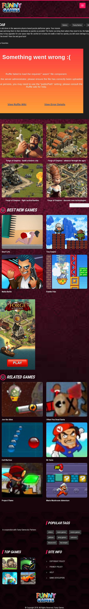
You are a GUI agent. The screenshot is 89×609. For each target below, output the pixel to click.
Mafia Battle (7, 291)
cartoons (74, 537)
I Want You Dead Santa (55, 419)
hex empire (63, 543)
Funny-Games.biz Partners (26, 530)
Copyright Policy (57, 561)
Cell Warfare (7, 460)
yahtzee (51, 537)
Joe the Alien (7, 419)
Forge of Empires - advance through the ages (67, 160)
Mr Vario (49, 460)
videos (50, 532)
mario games (61, 532)
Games (56, 25)
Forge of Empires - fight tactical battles (22, 200)
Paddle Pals (51, 291)
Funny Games (69, 25)
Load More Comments (79, 205)
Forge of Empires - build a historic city (22, 160)
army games (62, 537)
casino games (75, 532)
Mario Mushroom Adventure (57, 500)
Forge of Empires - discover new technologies (67, 200)
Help (52, 572)
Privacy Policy (56, 567)
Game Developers (57, 578)
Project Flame (7, 500)
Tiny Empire (51, 252)
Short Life (6, 252)
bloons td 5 (52, 543)
